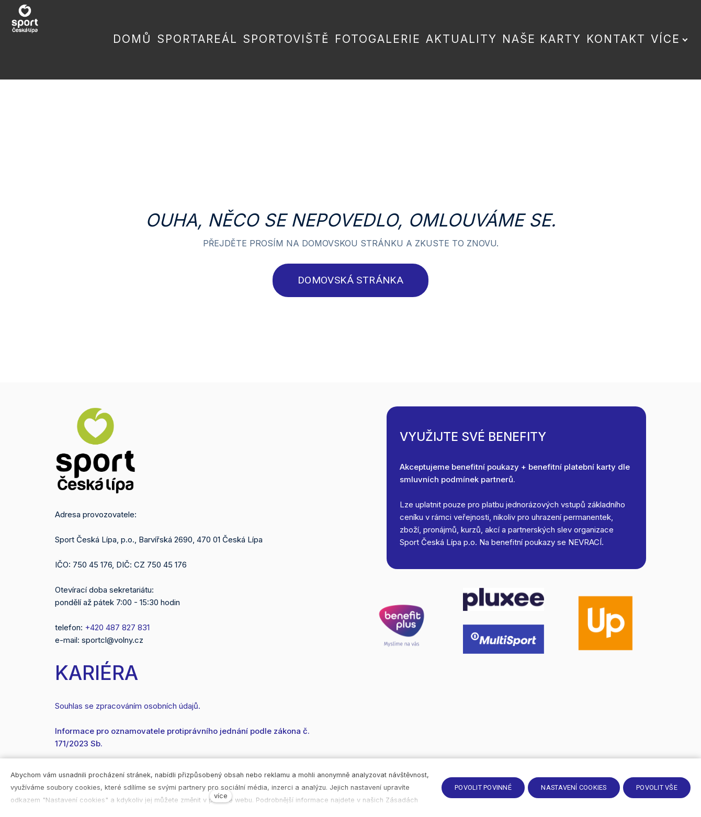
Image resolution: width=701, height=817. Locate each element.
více (221, 796)
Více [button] (658, 28)
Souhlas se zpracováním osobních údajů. (127, 705)
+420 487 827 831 (117, 627)
